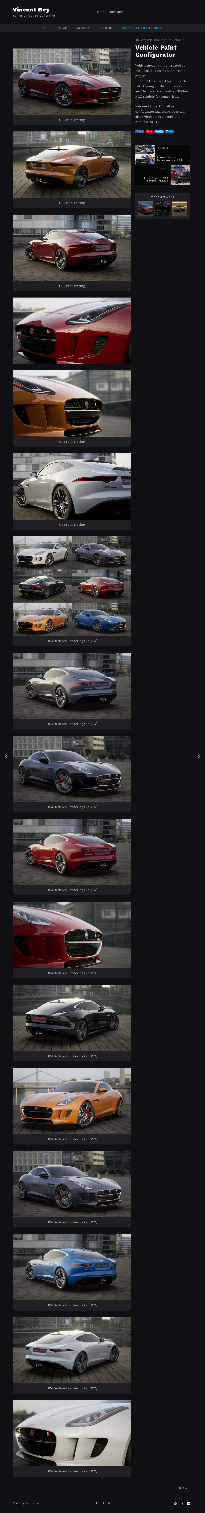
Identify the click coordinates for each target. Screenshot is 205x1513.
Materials (105, 27)
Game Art (83, 27)
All (45, 27)
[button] (184, 1488)
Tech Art (61, 27)
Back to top (103, 1503)
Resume (116, 12)
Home (102, 12)
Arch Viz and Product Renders (142, 27)
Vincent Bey (31, 9)
